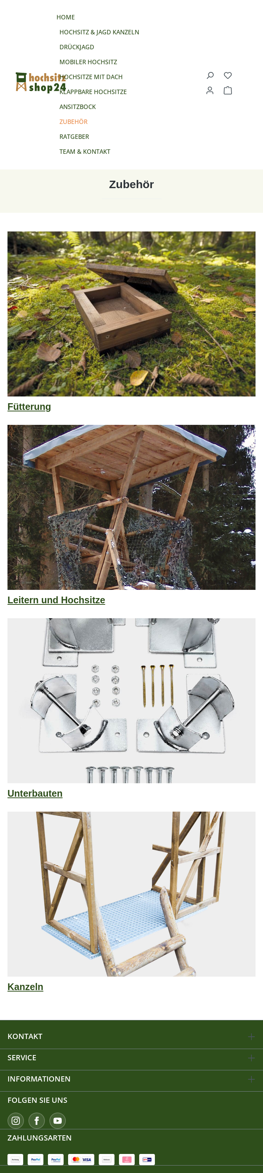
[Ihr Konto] (210, 90)
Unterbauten (34, 793)
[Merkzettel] (228, 75)
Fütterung (29, 406)
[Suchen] (210, 75)
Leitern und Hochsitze (56, 600)
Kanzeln (25, 986)
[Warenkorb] (228, 90)
